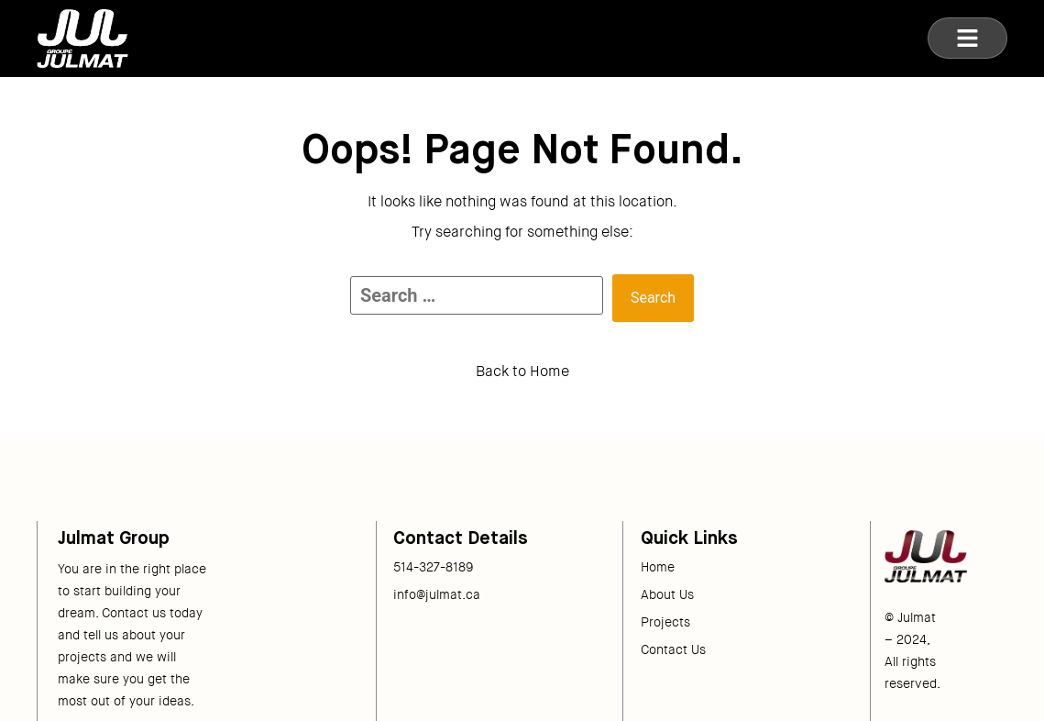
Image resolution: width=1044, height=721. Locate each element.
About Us (667, 594)
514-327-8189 (433, 567)
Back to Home (522, 371)
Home (658, 567)
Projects (665, 622)
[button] (967, 38)
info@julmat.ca (436, 594)
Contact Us (673, 649)
